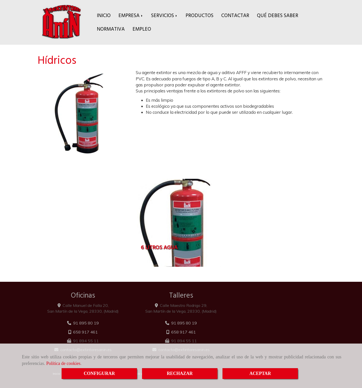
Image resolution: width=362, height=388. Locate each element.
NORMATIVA (111, 29)
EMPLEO (141, 29)
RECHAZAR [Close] (180, 373)
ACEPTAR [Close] (260, 373)
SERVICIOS (164, 15)
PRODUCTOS (199, 15)
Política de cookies (63, 363)
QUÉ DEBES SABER (277, 15)
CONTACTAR (235, 15)
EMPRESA (130, 15)
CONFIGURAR (99, 373)
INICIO (104, 15)
